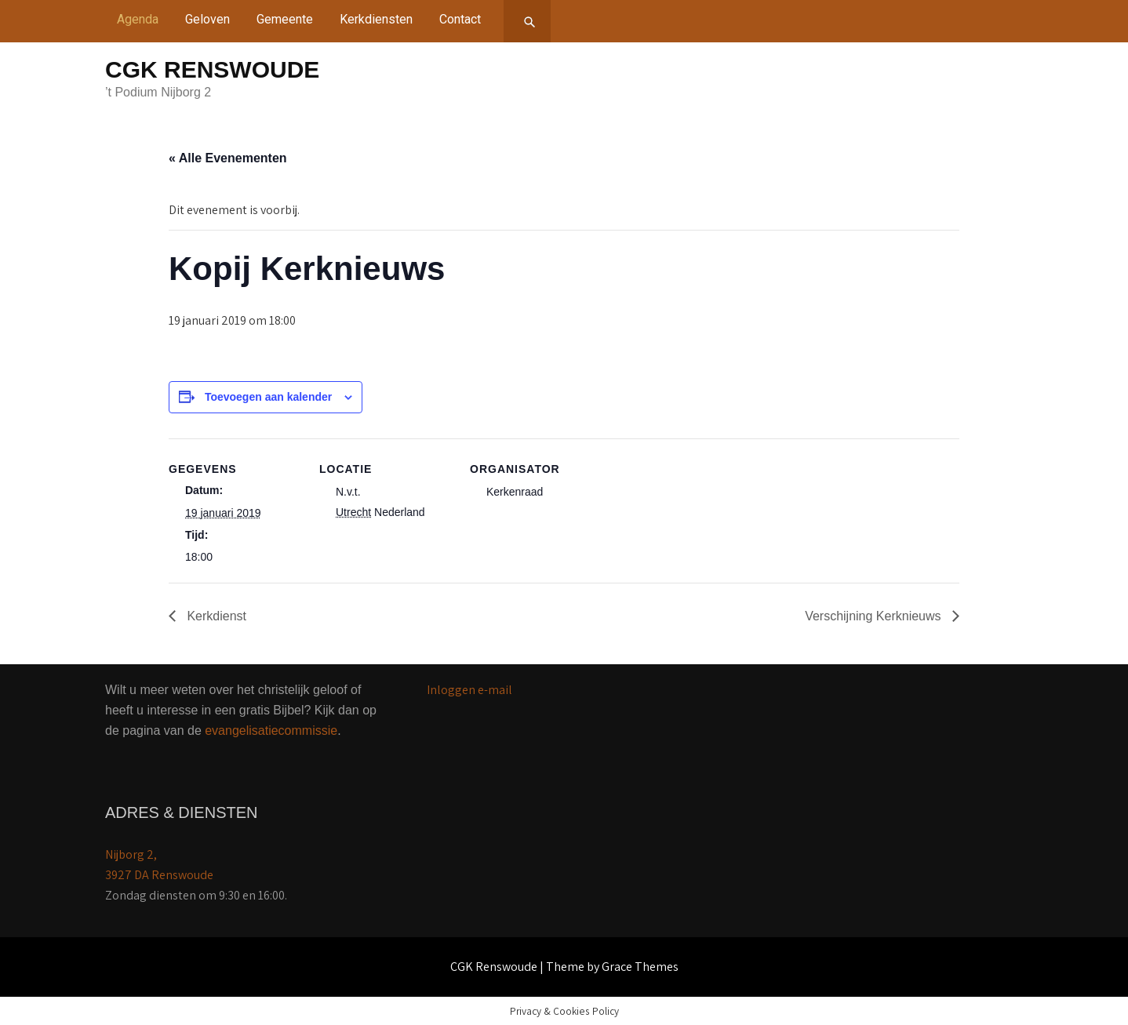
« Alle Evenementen (228, 158)
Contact (460, 19)
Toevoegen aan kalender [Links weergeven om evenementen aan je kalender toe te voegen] (268, 397)
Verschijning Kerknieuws (874, 616)
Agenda (137, 19)
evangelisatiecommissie (271, 730)
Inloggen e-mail (469, 690)
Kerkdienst (215, 616)
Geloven (207, 19)
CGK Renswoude (212, 69)
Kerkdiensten (376, 19)
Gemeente (285, 19)
